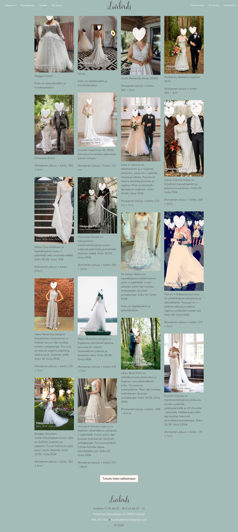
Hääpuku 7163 (90, 226)
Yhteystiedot (229, 5)
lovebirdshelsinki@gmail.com (129, 519)
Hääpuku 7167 (133, 154)
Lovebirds (119, 4)
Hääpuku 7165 (46, 236)
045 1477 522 (99, 519)
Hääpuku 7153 (133, 362)
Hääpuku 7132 (46, 423)
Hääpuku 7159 (90, 416)
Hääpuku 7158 (90, 328)
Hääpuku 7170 (90, 139)
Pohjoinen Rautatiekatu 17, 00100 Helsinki (119, 514)
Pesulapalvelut (27, 5)
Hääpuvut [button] (10, 5)
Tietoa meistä (197, 5)
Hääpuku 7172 (133, 67)
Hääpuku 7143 (176, 385)
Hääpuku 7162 (176, 283)
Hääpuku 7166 (176, 169)
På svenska (214, 5)
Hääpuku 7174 (46, 65)
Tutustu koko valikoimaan (119, 478)
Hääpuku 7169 (46, 147)
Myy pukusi (56, 5)
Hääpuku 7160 (133, 263)
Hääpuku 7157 (46, 323)
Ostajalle (43, 5)
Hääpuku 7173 (90, 63)
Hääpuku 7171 (176, 66)
